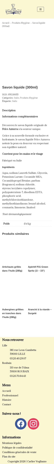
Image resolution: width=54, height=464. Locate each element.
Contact (6, 404)
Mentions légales (11, 443)
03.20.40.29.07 (18, 358)
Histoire (6, 399)
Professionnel (10, 395)
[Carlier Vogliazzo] (13, 9)
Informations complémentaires (20, 116)
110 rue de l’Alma (19, 367)
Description (9, 110)
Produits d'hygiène (21, 23)
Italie (16, 97)
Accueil (5, 23)
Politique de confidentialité (17, 447)
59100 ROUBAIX (19, 371)
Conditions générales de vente (19, 452)
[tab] (9, 110)
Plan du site (8, 456)
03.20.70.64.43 (18, 376)
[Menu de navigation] (40, 9)
